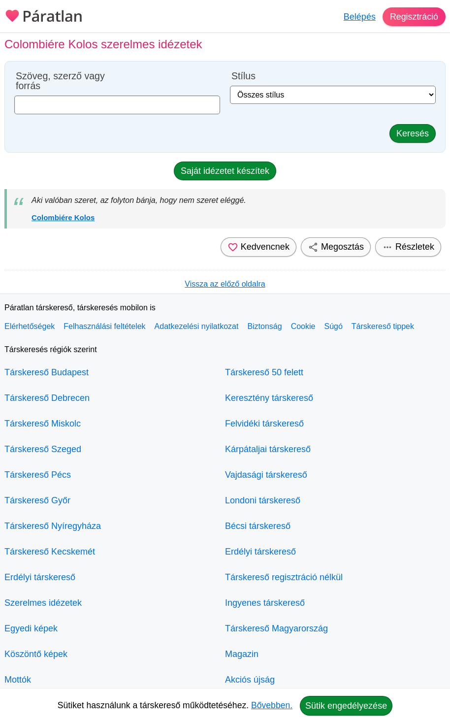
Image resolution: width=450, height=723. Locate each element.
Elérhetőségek (29, 326)
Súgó (333, 326)
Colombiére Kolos (63, 217)
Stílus (243, 76)
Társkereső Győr (37, 500)
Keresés (412, 133)
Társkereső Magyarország (276, 628)
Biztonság (264, 326)
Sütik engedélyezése (346, 706)
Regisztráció (413, 17)
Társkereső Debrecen (47, 398)
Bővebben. (271, 705)
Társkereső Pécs (37, 475)
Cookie (303, 326)
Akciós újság (250, 680)
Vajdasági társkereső (266, 475)
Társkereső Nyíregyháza (52, 526)
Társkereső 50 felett (264, 372)
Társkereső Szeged (42, 449)
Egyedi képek (31, 628)
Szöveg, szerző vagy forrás (60, 81)
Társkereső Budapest (46, 372)
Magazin (241, 654)
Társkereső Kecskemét (49, 552)
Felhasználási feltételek (104, 326)
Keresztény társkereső (269, 398)
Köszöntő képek (35, 654)
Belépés (359, 17)
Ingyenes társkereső (265, 603)
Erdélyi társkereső (39, 577)
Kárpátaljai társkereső (268, 449)
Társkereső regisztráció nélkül (284, 577)
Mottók (17, 680)
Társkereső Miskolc (42, 423)
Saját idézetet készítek (225, 171)
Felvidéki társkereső (264, 423)
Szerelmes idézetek (43, 603)
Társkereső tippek (383, 326)
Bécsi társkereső (257, 526)
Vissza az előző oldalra (225, 284)
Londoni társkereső (262, 500)
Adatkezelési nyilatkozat (197, 326)
